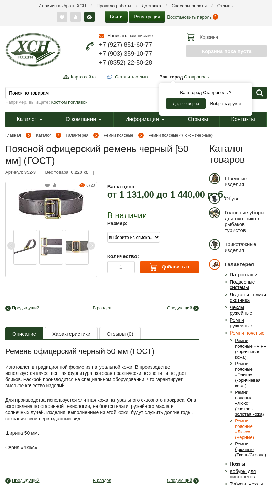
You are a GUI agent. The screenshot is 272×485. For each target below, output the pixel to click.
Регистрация (147, 16)
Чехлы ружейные (241, 310)
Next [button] (91, 246)
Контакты (243, 119)
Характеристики (71, 334)
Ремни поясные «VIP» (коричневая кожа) (250, 349)
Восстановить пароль (189, 17)
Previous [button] (11, 246)
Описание (24, 334)
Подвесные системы (242, 284)
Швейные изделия (228, 180)
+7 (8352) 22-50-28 (125, 62)
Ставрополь (196, 77)
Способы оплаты (189, 5)
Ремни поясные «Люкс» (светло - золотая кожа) (249, 403)
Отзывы (225, 5)
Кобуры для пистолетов (243, 473)
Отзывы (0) (120, 334)
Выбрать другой (225, 103)
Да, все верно (186, 103)
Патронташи (243, 274)
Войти (116, 16)
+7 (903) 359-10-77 (125, 53)
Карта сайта (83, 77)
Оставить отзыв (131, 77)
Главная (13, 135)
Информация (145, 119)
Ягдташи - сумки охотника (248, 297)
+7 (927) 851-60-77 (125, 44)
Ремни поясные (118, 135)
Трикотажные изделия (232, 246)
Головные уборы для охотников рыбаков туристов (236, 220)
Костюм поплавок (69, 102)
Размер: (117, 223)
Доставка (151, 5)
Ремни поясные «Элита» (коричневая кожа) (247, 374)
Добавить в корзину (169, 268)
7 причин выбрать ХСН (62, 5)
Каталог (29, 119)
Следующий (179, 307)
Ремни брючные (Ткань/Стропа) (250, 449)
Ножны (237, 464)
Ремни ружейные (241, 322)
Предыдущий (26, 307)
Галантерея (77, 135)
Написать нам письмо (130, 35)
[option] (25, 247)
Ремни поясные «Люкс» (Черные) (181, 135)
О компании (84, 119)
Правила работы (114, 5)
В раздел (102, 307)
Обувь (224, 198)
